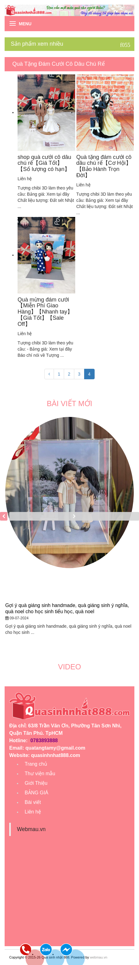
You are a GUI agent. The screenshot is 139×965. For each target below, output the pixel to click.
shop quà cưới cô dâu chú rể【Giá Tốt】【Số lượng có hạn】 (44, 163)
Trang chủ (36, 764)
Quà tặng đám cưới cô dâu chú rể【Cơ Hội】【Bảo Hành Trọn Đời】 (104, 166)
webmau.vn (98, 957)
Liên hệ (33, 811)
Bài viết (33, 802)
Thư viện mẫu (40, 773)
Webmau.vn (31, 829)
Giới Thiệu (36, 783)
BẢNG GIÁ (36, 792)
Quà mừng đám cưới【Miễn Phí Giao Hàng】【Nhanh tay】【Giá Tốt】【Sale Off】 (45, 312)
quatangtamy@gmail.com (55, 748)
